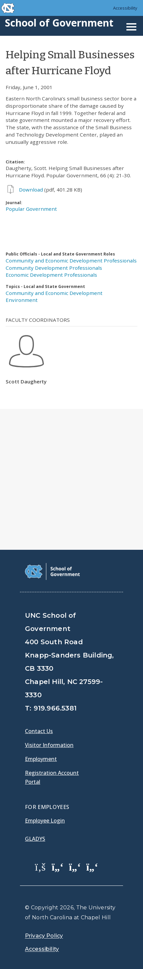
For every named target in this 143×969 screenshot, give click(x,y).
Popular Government (31, 208)
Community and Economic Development (54, 293)
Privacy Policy (44, 936)
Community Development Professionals (54, 267)
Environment (22, 300)
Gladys (35, 838)
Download (31, 189)
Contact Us (39, 731)
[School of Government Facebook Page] (40, 866)
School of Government (59, 22)
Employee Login (45, 820)
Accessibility (125, 8)
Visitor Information (49, 745)
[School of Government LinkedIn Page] (74, 866)
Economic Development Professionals (51, 274)
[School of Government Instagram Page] (92, 866)
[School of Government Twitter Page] (57, 866)
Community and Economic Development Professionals (71, 260)
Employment (41, 759)
